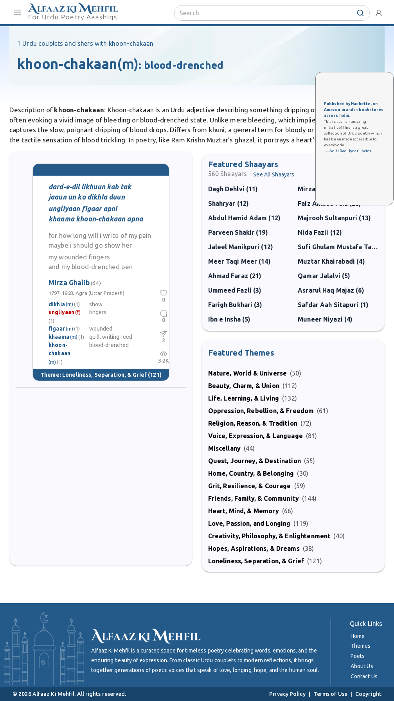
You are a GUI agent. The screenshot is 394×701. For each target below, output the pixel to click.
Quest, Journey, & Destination (254, 460)
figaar (57, 328)
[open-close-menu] (17, 13)
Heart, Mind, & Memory (243, 510)
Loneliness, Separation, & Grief (104, 375)
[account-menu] (379, 13)
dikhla (57, 304)
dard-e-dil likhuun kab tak (90, 187)
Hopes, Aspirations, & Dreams (254, 548)
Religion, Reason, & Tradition (252, 423)
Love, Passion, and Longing (249, 523)
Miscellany (224, 448)
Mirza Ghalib (75, 282)
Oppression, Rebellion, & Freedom (261, 410)
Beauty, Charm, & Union (243, 385)
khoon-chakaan (59, 349)
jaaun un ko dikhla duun (87, 197)
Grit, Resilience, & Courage (249, 485)
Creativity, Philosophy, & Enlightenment (269, 535)
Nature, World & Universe (247, 373)
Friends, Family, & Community (253, 498)
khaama (59, 337)
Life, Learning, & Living (243, 398)
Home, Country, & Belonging (251, 473)
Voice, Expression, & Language (255, 435)
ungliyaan (61, 312)
